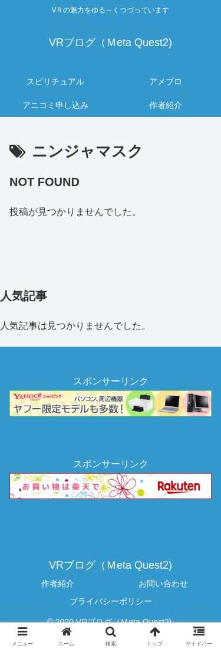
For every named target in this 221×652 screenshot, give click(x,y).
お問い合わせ (163, 583)
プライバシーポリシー (111, 601)
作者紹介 (57, 583)
